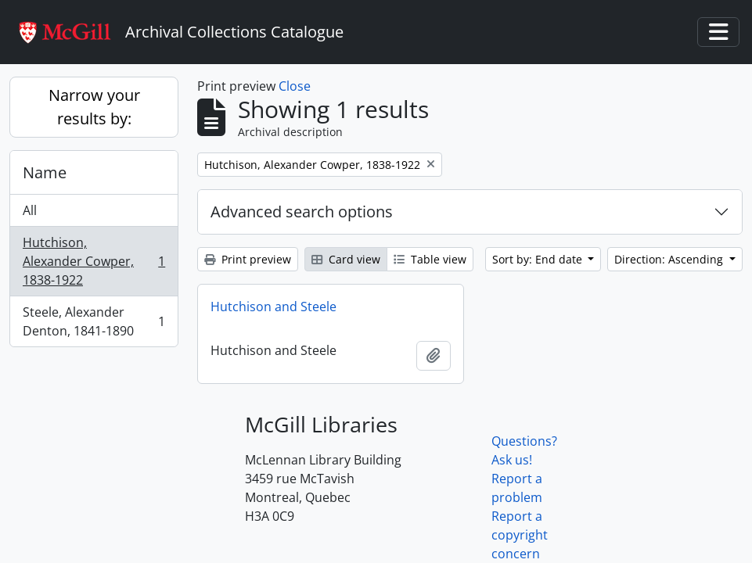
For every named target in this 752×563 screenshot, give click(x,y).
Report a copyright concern (519, 534)
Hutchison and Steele (273, 306)
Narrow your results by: (94, 106)
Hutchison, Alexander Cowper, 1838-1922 (93, 261)
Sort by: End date (538, 259)
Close (295, 86)
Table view (430, 259)
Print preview (247, 259)
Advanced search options (301, 211)
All (30, 210)
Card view (345, 259)
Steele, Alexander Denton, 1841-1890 (93, 321)
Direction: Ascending (670, 259)
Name (45, 172)
